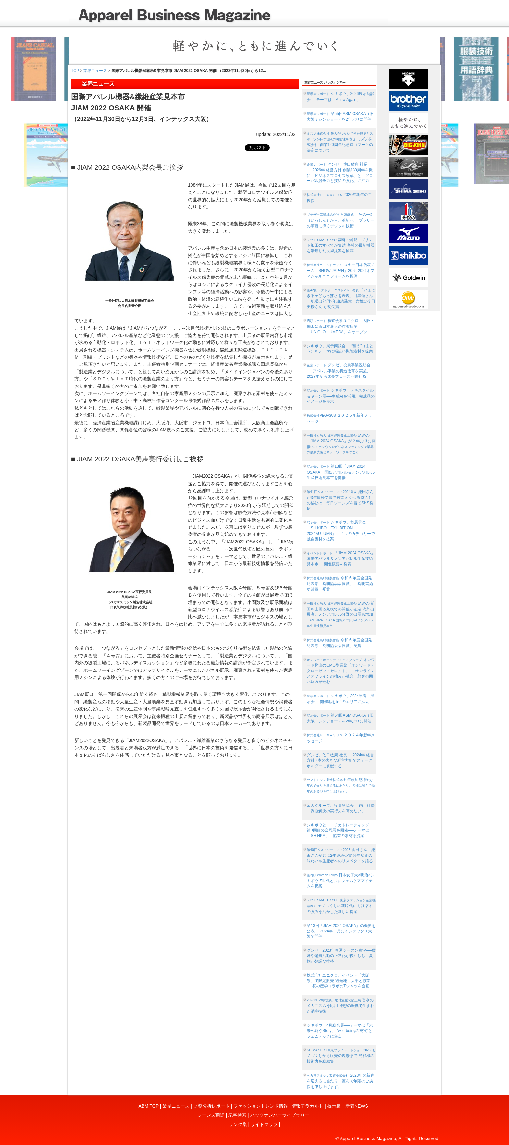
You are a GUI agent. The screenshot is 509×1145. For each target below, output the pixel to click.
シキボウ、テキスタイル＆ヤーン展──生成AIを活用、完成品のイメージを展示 (340, 396)
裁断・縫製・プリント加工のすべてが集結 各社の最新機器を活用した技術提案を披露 (340, 245)
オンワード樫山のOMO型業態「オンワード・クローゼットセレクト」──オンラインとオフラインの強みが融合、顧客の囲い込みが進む (341, 671)
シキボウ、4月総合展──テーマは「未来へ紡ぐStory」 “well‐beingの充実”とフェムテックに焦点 (340, 1031)
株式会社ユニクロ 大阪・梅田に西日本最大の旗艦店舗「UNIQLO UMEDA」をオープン (340, 326)
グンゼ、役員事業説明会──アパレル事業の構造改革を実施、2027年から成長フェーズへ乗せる (339, 371)
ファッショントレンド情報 (260, 1106)
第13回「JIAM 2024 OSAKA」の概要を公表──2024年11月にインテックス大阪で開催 (341, 931)
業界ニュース (95, 70)
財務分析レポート (211, 1106)
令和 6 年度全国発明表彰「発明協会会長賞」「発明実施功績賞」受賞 (340, 584)
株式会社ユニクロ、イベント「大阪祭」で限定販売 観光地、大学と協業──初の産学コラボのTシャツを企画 (338, 981)
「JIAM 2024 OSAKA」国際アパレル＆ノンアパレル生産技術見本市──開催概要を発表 (341, 559)
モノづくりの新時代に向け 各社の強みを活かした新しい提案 (341, 906)
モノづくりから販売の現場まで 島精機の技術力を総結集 (341, 1056)
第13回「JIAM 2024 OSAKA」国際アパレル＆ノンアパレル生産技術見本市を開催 (341, 472)
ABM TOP (149, 1106)
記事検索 (237, 1115)
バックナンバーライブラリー (279, 1115)
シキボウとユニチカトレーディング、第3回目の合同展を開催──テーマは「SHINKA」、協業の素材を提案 (340, 830)
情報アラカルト (307, 1106)
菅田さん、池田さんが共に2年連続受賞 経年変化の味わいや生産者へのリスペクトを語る (341, 855)
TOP (75, 70)
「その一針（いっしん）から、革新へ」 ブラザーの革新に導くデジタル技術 (340, 220)
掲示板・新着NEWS (347, 1106)
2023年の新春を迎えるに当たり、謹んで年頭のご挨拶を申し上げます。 (340, 1081)
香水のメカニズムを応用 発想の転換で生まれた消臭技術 (340, 1006)
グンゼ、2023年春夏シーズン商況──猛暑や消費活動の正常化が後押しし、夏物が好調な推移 (341, 956)
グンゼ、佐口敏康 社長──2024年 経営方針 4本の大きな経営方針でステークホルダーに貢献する (340, 760)
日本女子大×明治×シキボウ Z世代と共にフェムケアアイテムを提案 (340, 881)
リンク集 (238, 1124)
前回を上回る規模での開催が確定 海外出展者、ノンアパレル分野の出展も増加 (341, 614)
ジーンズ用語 (211, 1115)
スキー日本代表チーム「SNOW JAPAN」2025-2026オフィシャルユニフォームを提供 (341, 270)
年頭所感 (341, 785)
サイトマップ (264, 1124)
